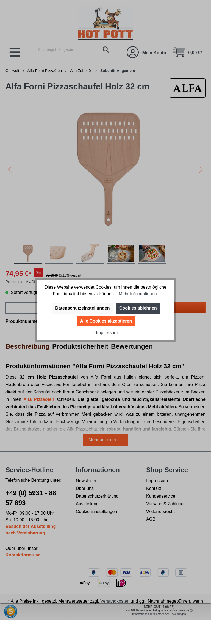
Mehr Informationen (138, 293)
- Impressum (105, 332)
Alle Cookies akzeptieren (106, 321)
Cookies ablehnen (138, 308)
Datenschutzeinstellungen (82, 308)
